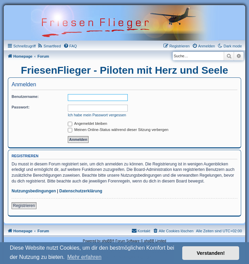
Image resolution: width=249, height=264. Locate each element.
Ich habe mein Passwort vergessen (97, 115)
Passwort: (21, 107)
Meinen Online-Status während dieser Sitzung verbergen (118, 130)
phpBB (107, 241)
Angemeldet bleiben (87, 123)
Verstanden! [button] (211, 253)
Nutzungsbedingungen (34, 191)
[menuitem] (49, 46)
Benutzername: (25, 96)
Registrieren (24, 205)
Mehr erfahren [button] (84, 257)
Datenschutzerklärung (80, 191)
